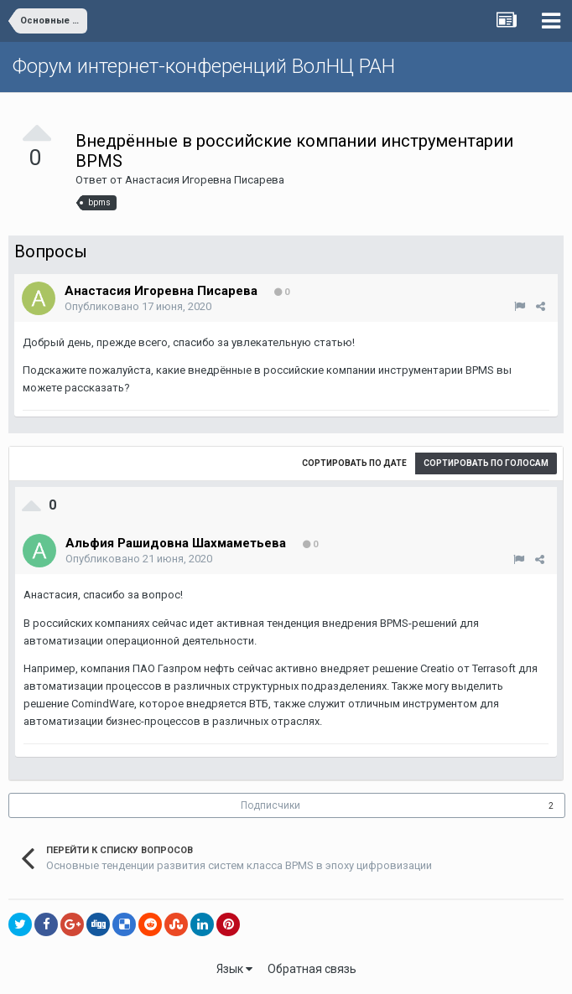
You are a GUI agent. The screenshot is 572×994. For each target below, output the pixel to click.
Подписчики (270, 805)
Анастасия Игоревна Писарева (204, 179)
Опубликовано (138, 306)
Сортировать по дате (354, 463)
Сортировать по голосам (486, 463)
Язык (234, 969)
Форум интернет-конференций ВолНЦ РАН (204, 66)
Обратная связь (312, 969)
